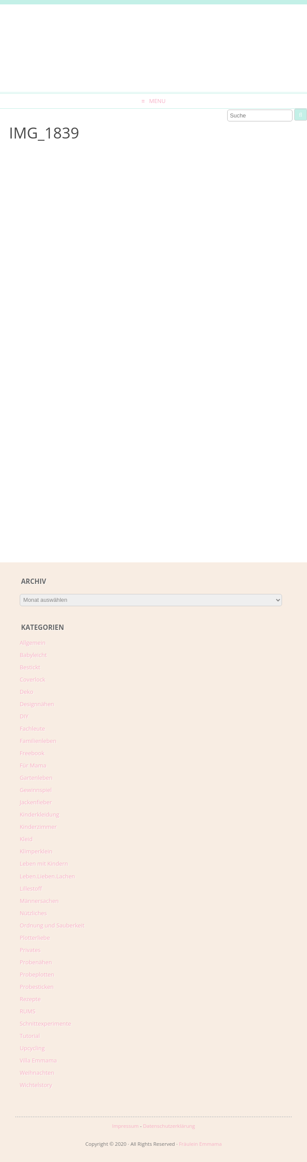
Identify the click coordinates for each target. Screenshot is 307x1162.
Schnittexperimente (45, 1023)
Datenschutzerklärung (169, 1126)
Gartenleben (36, 778)
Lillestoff (31, 888)
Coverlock (32, 679)
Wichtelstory (36, 1085)
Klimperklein (36, 851)
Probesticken (37, 987)
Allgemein (33, 643)
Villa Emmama (38, 1060)
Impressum (125, 1126)
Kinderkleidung (39, 814)
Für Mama (33, 765)
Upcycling (32, 1048)
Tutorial (30, 1036)
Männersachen (39, 901)
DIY (24, 716)
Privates (30, 950)
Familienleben (38, 741)
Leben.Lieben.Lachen (47, 876)
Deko (26, 692)
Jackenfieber (36, 802)
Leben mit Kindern (44, 863)
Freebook (32, 753)
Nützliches (33, 913)
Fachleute (32, 728)
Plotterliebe (35, 938)
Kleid (26, 839)
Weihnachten (37, 1073)
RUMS (28, 1011)
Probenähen (36, 962)
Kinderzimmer (38, 827)
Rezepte (30, 999)
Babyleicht (33, 655)
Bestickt (30, 667)
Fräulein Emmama (200, 1144)
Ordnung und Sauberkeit (52, 925)
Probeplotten (37, 974)
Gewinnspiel (36, 790)
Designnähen (37, 704)
